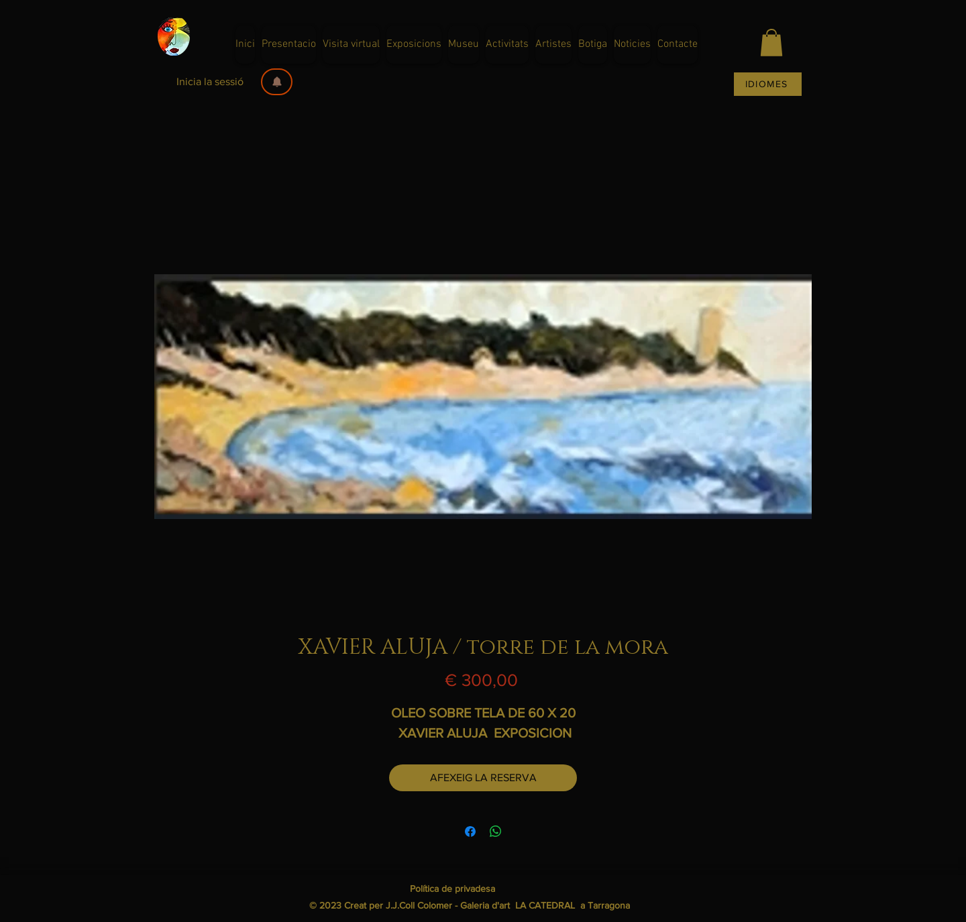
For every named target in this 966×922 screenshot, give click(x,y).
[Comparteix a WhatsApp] (496, 831)
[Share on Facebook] (470, 831)
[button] (276, 81)
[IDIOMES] (768, 84)
